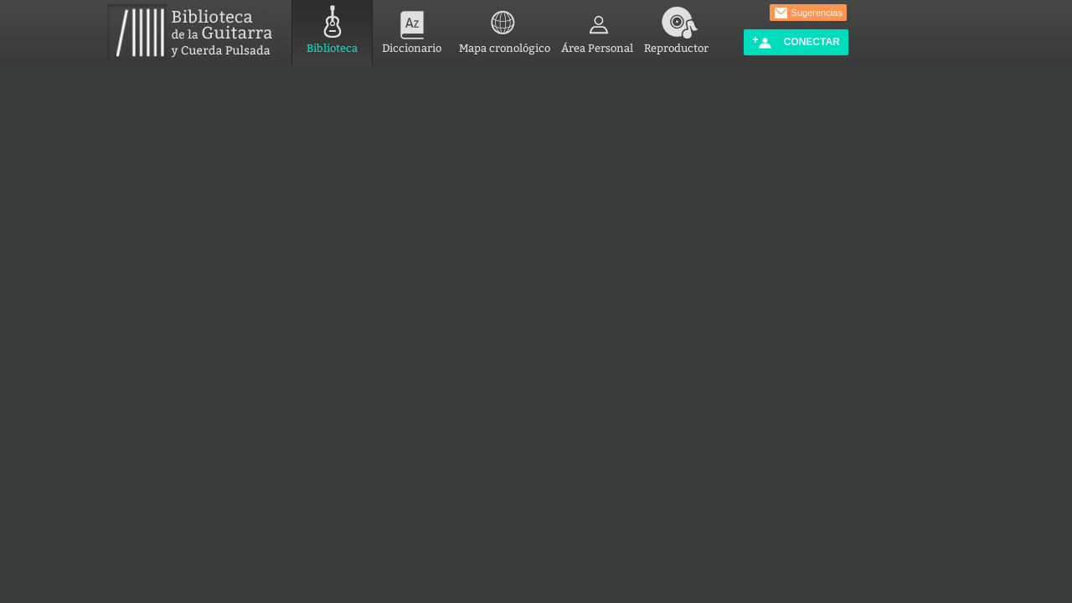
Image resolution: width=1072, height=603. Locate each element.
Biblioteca (332, 27)
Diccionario (411, 27)
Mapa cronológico (504, 27)
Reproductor (676, 27)
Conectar (795, 42)
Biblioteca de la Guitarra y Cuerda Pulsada (196, 32)
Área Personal (597, 27)
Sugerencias (808, 13)
